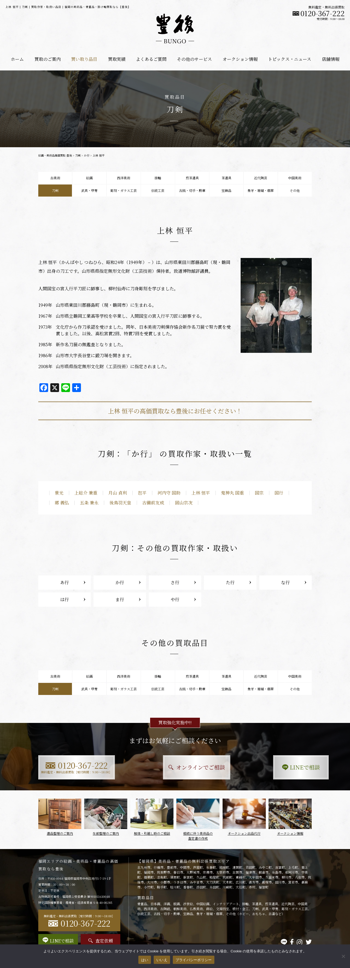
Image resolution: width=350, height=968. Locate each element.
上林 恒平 (200, 493)
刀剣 (78, 155)
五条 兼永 (89, 502)
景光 (59, 493)
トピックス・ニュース (289, 59)
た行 (230, 582)
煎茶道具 (192, 177)
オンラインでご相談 (175, 767)
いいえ (161, 960)
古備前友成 (153, 502)
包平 (142, 493)
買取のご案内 (47, 59)
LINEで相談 (269, 767)
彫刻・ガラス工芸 (123, 190)
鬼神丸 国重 (232, 493)
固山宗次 (183, 502)
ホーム (17, 59)
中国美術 (294, 177)
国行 (279, 493)
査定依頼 (100, 941)
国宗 (259, 493)
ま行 (119, 599)
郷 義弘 (62, 502)
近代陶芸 (260, 177)
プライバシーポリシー (194, 960)
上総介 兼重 (85, 493)
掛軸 (157, 177)
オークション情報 (240, 59)
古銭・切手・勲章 (192, 190)
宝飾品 (226, 190)
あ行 (64, 582)
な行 (285, 582)
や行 (175, 599)
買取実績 (117, 59)
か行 (86, 155)
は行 (64, 599)
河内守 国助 (169, 493)
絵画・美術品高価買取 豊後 (55, 155)
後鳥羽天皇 (120, 502)
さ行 (175, 582)
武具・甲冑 (89, 190)
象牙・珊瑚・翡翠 (260, 190)
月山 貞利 (117, 493)
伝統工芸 (157, 190)
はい (144, 960)
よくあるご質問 (151, 59)
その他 (295, 190)
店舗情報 (330, 59)
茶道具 (226, 177)
